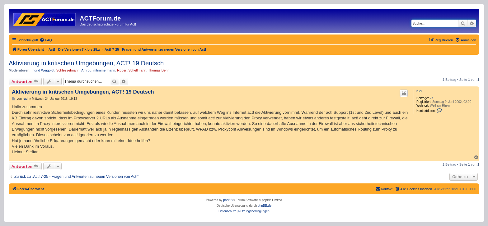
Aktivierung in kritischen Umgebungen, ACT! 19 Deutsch (86, 63)
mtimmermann (104, 70)
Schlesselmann (68, 70)
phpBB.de (264, 205)
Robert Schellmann (131, 70)
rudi (419, 91)
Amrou (86, 70)
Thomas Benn (158, 70)
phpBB (227, 200)
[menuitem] (46, 40)
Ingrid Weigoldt (42, 70)
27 (431, 98)
